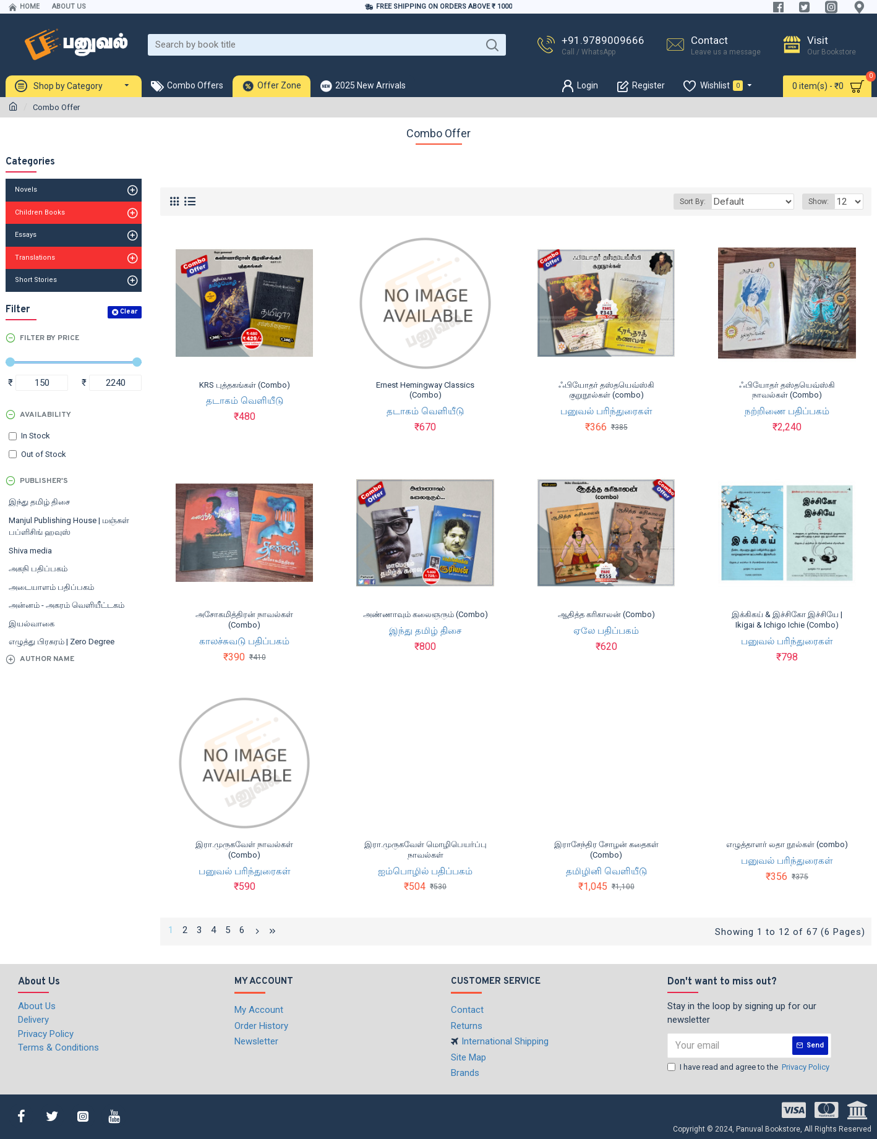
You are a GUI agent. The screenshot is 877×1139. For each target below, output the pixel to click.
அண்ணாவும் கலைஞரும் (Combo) (425, 614)
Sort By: (706, 201)
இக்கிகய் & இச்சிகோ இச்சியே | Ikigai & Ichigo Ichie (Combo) (787, 619)
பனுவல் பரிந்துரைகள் (606, 411)
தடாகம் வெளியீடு (244, 400)
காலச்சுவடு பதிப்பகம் (244, 641)
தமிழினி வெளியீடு (606, 871)
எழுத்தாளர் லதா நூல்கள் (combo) (787, 844)
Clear (128, 311)
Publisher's (44, 481)
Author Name (47, 659)
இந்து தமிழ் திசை (425, 630)
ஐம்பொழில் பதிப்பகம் (425, 871)
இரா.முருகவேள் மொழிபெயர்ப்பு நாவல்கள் (425, 850)
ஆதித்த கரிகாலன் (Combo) (606, 614)
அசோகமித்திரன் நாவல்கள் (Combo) (244, 619)
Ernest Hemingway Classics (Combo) (425, 390)
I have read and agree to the (749, 1065)
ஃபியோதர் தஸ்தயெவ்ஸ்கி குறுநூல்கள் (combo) (606, 390)
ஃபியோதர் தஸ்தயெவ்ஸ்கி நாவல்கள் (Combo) (787, 390)
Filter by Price (49, 338)
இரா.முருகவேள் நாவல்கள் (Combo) (244, 850)
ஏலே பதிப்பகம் (606, 630)
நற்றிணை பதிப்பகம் (787, 411)
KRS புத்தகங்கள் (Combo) (244, 385)
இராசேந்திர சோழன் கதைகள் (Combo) (606, 850)
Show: (822, 201)
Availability (45, 415)
